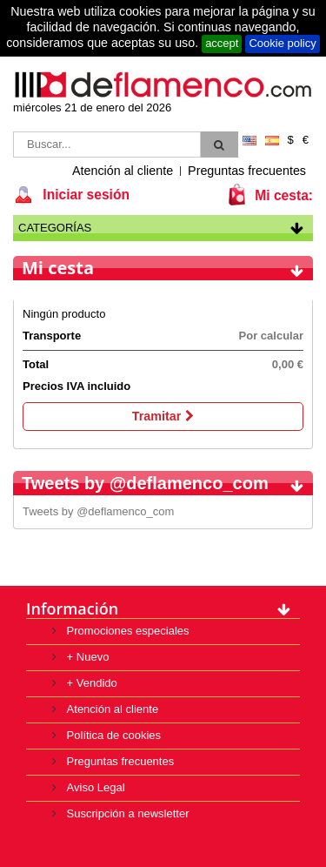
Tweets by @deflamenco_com (98, 511)
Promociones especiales (126, 630)
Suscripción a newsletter (126, 813)
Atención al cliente (122, 171)
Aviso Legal (94, 787)
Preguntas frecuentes (247, 171)
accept (221, 43)
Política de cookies (112, 735)
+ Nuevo (86, 656)
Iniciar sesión (84, 194)
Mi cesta (58, 267)
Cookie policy (282, 43)
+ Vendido (90, 682)
